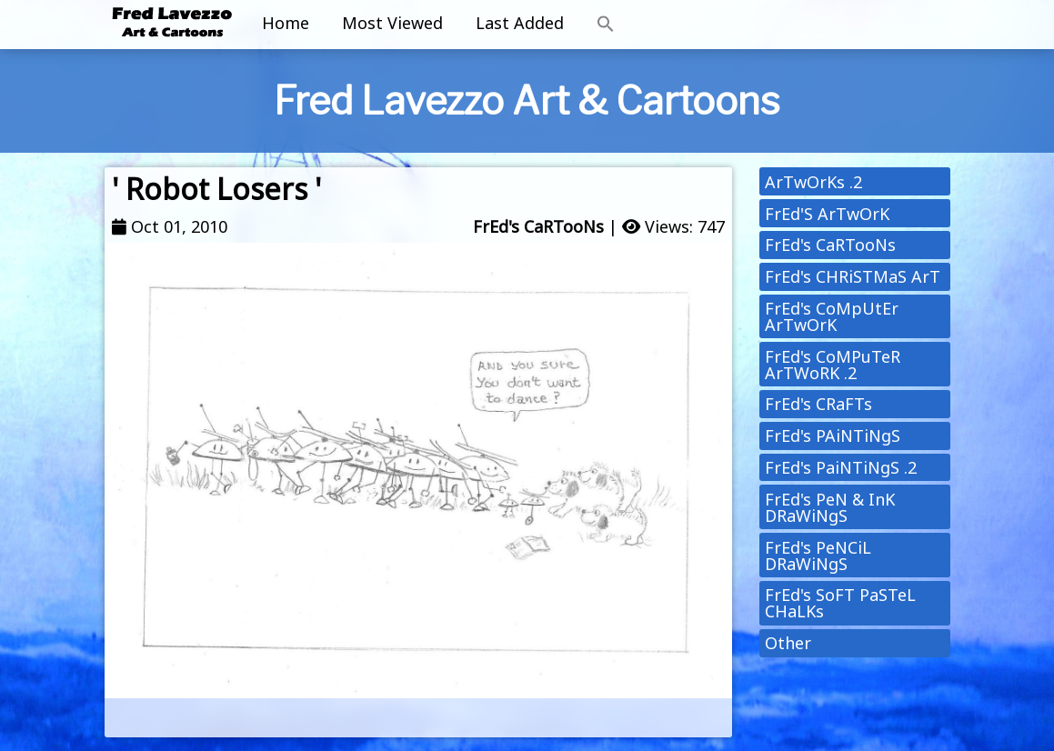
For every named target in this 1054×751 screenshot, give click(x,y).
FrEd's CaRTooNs (538, 226)
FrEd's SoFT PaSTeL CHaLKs (840, 603)
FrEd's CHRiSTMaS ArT (852, 276)
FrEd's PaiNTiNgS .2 (841, 467)
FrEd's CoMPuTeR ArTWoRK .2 (832, 364)
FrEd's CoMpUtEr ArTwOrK (831, 316)
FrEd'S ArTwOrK (827, 214)
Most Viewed (392, 23)
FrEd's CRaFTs (818, 404)
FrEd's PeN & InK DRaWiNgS (830, 507)
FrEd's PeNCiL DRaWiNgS (818, 555)
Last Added (520, 23)
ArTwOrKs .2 (813, 182)
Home (285, 23)
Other (788, 643)
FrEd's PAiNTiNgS (832, 435)
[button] (605, 24)
